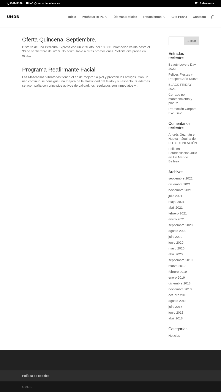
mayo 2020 (177, 248)
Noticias (174, 335)
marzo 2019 (177, 266)
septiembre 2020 (181, 225)
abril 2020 (176, 254)
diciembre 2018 (180, 283)
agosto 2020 (177, 231)
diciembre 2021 (180, 184)
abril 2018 (176, 318)
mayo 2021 (177, 201)
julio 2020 (175, 236)
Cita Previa (179, 17)
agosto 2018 (177, 301)
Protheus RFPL (93, 17)
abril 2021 (176, 207)
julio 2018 (175, 306)
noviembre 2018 (180, 289)
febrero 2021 (178, 213)
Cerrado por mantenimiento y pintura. (180, 99)
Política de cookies (35, 376)
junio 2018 (176, 312)
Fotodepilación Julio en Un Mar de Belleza (183, 157)
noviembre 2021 (180, 190)
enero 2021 (177, 219)
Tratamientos (152, 17)
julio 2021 (175, 196)
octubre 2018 (178, 295)
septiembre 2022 (181, 178)
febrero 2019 (178, 271)
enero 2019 (177, 277)
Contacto (199, 17)
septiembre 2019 (181, 260)
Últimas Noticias (125, 17)
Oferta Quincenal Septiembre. (59, 39)
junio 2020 (176, 242)
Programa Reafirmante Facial (58, 69)
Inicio (72, 17)
